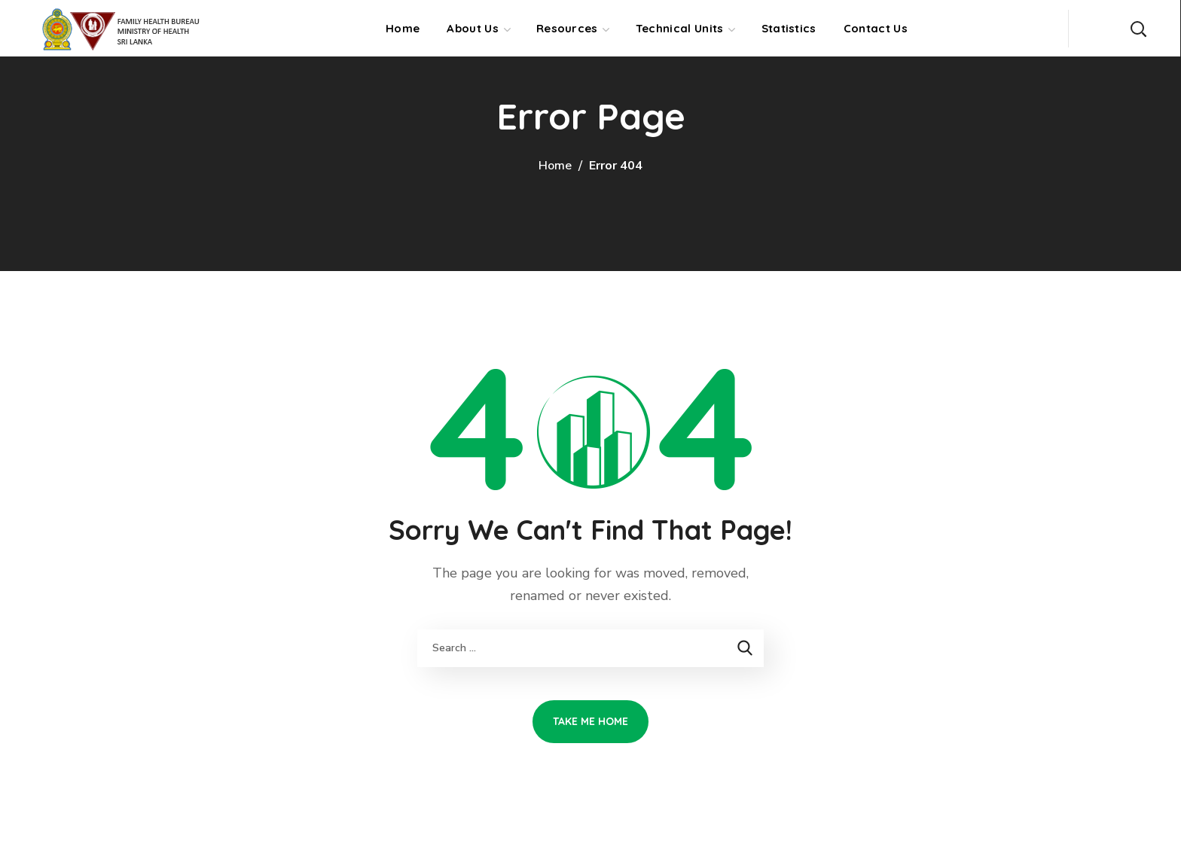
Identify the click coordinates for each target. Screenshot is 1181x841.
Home (555, 165)
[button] (1137, 28)
